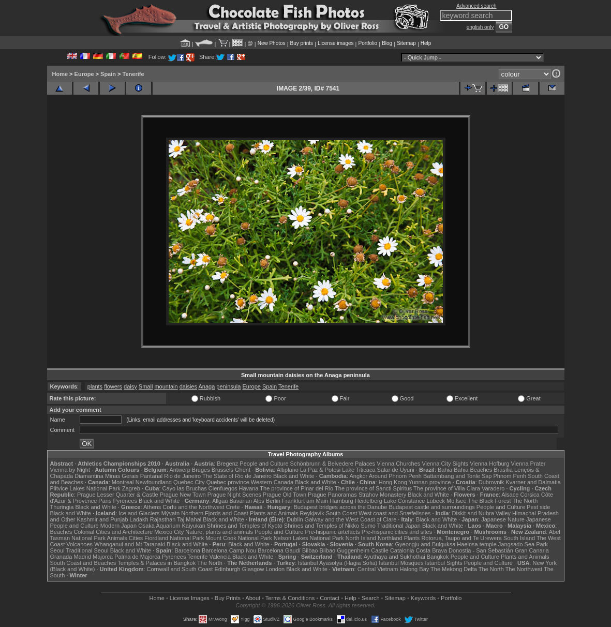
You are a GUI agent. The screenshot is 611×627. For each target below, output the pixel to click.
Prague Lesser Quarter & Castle (117, 494)
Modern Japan (118, 525)
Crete (233, 507)
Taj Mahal (189, 519)
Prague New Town (183, 494)
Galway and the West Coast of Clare (351, 519)
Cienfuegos (222, 488)
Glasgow (253, 569)
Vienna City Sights (445, 463)
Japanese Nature (503, 519)
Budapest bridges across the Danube (340, 507)
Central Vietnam (377, 569)
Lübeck (435, 501)
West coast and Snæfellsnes (394, 513)
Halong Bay (414, 569)
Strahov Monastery (382, 494)
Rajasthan (163, 519)
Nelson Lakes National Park (309, 538)
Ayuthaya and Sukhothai (394, 557)
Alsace (509, 494)
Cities (136, 538)
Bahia (445, 470)
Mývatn (170, 513)
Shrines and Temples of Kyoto (244, 525)
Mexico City (169, 532)
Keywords (423, 598)
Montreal (123, 482)
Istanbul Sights (444, 563)
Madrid (82, 557)
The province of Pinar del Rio (296, 488)
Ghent (242, 470)
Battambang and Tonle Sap (457, 476)
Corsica (529, 494)
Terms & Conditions (290, 598)
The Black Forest (489, 501)
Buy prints (301, 43)
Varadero (493, 488)
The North (525, 501)
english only (480, 27)
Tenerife (133, 74)
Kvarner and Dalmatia (532, 482)
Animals (117, 538)
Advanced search (476, 6)
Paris (104, 501)
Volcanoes (79, 544)
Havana (249, 488)
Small (146, 386)
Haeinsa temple (476, 544)
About (252, 598)
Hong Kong (393, 482)
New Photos (272, 43)
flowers (113, 386)
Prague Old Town (284, 494)
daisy (130, 386)
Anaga (206, 386)
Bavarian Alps (247, 501)
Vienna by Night (70, 470)
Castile (380, 550)
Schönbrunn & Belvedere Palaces (333, 463)
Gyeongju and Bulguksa (425, 544)
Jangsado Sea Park (523, 544)
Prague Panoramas (332, 494)
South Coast (341, 513)
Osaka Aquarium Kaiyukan (171, 525)
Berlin (273, 501)
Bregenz (227, 463)
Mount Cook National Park (238, 538)
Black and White (293, 476)
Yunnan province (430, 482)
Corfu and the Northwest (193, 507)
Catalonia (402, 550)
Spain (108, 74)
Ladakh (139, 519)
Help (426, 43)
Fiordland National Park (174, 538)
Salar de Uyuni (395, 470)
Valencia (220, 557)
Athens (152, 507)
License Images (190, 598)
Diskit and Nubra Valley (481, 513)
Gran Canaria (532, 550)
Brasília (503, 470)
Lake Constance (404, 501)
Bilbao (310, 550)
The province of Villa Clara (446, 488)
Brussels (222, 470)
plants (94, 386)
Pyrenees (125, 501)
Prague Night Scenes (234, 494)
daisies (188, 386)
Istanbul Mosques (401, 563)
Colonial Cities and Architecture (113, 532)
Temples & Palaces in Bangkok (156, 563)
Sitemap (406, 43)
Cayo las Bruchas (184, 488)
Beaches (61, 532)
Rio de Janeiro (182, 476)
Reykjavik (312, 513)
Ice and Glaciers (138, 513)
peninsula (228, 386)
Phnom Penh (510, 476)
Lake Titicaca (358, 470)
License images (335, 43)
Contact (329, 598)
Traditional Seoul (87, 550)
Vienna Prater (528, 463)
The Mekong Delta (453, 569)
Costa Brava (431, 550)
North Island (361, 538)
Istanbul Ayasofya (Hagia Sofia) (337, 563)
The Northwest (524, 569)
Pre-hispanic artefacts (332, 532)
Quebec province (227, 482)
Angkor (358, 476)
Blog (387, 43)
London (275, 569)
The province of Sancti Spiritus (373, 488)
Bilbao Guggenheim (345, 550)
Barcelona (187, 550)
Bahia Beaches (473, 470)
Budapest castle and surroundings (431, 507)
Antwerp (179, 470)
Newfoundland (154, 482)
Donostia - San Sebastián (481, 550)
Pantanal (151, 476)
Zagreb (131, 488)
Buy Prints (228, 598)
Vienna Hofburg (489, 463)
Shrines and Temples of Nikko (321, 525)
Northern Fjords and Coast (214, 513)
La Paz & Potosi (320, 470)
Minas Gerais (122, 476)
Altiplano (288, 470)
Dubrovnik (491, 482)
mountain (165, 386)
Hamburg (341, 501)
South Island (519, 538)
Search (371, 598)
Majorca (103, 557)
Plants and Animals (274, 513)
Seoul (57, 550)
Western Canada (272, 482)
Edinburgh (227, 569)
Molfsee (456, 501)
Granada (61, 557)
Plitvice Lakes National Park (85, 488)
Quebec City (189, 482)
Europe (84, 74)
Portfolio (367, 43)
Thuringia (62, 507)
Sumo (368, 525)
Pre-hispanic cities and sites (397, 532)
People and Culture (264, 463)
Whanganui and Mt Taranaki (129, 544)
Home (60, 74)
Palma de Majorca (137, 557)
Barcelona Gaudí (279, 550)
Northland (390, 538)
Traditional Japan (399, 525)
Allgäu (220, 501)
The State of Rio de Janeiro (237, 476)
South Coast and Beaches (83, 563)
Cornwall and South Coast (180, 569)
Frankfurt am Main (305, 501)
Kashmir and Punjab (102, 519)
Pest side (538, 507)
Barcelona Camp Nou (229, 550)
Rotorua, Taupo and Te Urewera (461, 538)
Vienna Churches (398, 463)
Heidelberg (368, 501)
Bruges (201, 470)
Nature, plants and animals (219, 532)
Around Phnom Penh (395, 476)
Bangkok (438, 557)
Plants (412, 538)
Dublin (295, 519)
